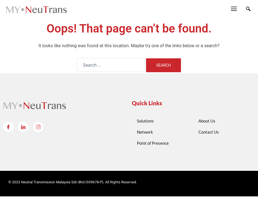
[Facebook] (8, 126)
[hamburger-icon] (234, 9)
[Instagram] (38, 126)
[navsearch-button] (248, 9)
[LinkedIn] (23, 126)
